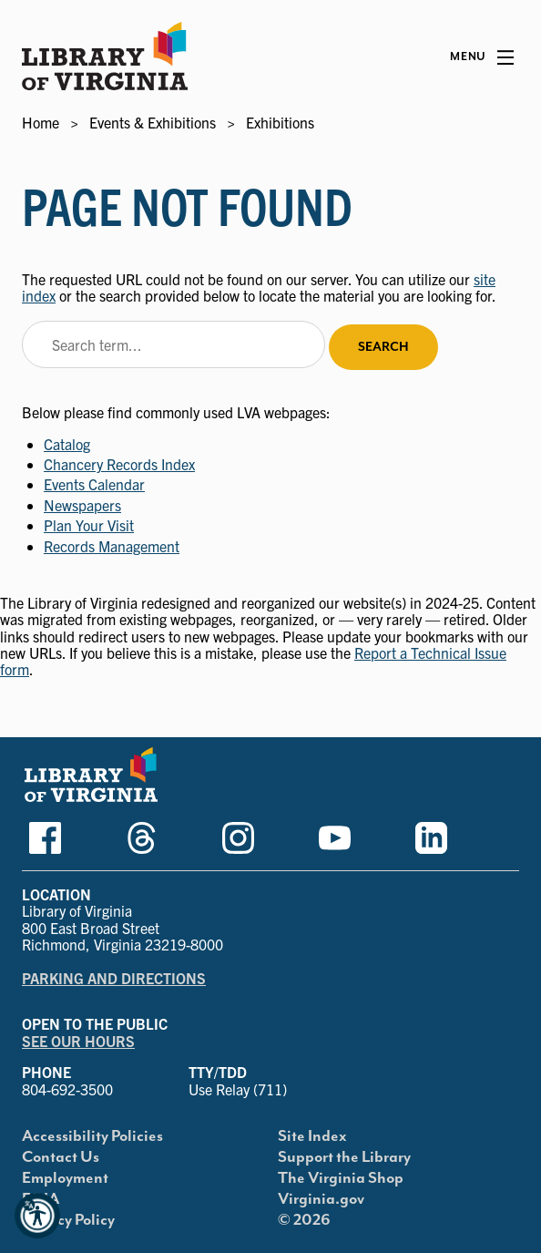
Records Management (111, 546)
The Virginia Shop (340, 1178)
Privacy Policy (68, 1220)
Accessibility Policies (92, 1136)
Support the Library (344, 1157)
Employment (65, 1178)
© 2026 (304, 1220)
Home (40, 122)
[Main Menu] (482, 57)
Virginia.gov (321, 1199)
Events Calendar (94, 484)
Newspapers (82, 505)
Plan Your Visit (89, 525)
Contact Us (60, 1157)
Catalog (67, 444)
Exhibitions (280, 122)
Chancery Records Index (119, 464)
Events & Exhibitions (152, 122)
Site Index (312, 1136)
